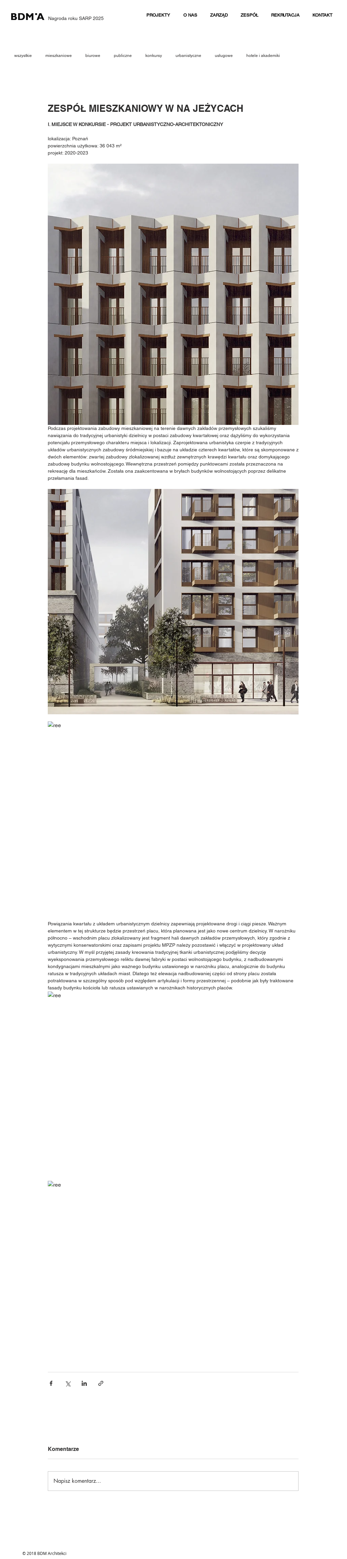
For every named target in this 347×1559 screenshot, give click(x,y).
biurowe (92, 55)
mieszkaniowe (58, 55)
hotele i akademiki (263, 55)
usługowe (224, 55)
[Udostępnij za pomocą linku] (101, 1383)
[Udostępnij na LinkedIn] (84, 1383)
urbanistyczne (188, 55)
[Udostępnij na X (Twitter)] (67, 1383)
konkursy (153, 55)
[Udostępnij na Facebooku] (51, 1383)
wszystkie (23, 55)
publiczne (123, 55)
